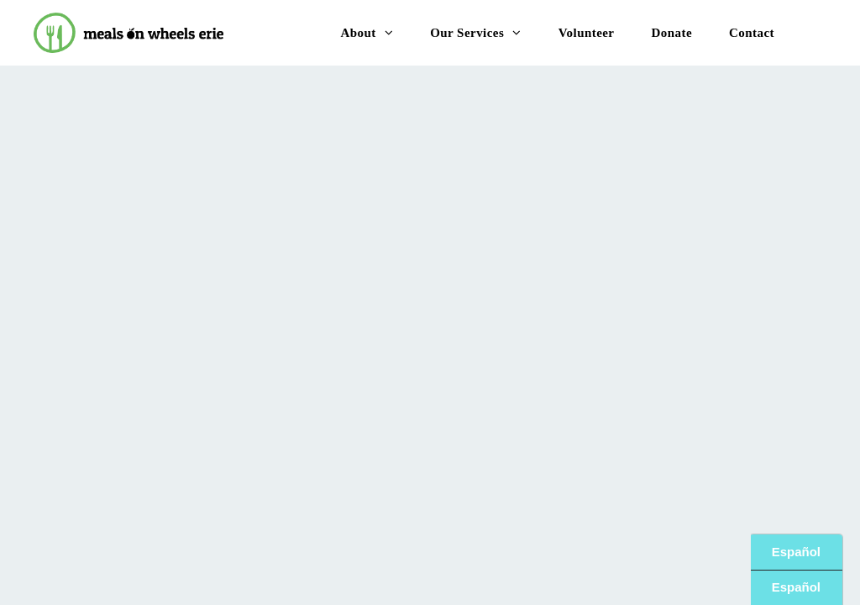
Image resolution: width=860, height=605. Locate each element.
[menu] (823, 32)
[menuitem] (367, 33)
